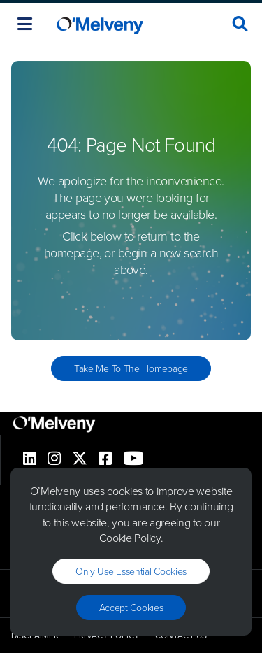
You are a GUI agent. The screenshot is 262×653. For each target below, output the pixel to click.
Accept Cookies (131, 607)
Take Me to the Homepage (131, 368)
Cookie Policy (130, 537)
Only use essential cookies (131, 570)
